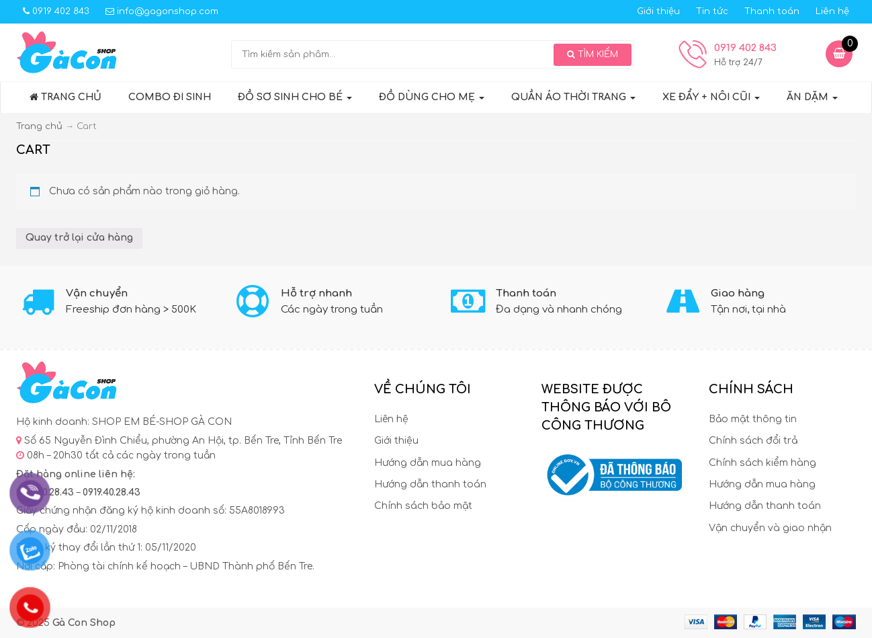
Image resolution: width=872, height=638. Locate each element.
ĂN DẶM (812, 97)
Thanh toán (771, 11)
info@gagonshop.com (161, 11)
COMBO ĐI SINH (169, 97)
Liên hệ (832, 11)
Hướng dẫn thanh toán (430, 484)
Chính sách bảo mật (423, 506)
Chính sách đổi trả (753, 441)
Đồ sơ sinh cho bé (295, 97)
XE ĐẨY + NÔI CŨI (711, 97)
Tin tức (712, 11)
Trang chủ (65, 97)
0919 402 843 (56, 11)
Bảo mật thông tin (753, 419)
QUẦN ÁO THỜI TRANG (573, 97)
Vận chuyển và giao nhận (770, 528)
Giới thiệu (658, 11)
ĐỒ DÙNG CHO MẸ (431, 97)
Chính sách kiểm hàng (762, 463)
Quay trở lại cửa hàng (79, 238)
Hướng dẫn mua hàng (427, 463)
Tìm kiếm (592, 54)
